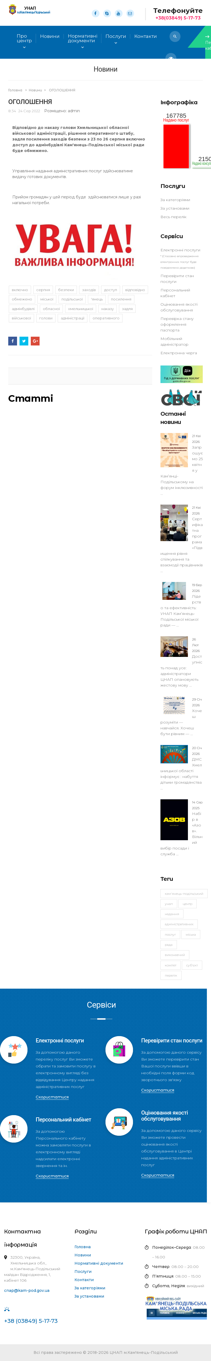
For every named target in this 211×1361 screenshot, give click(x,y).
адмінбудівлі (23, 308)
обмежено (22, 299)
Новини (50, 36)
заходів (89, 290)
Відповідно (135, 290)
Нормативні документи (98, 1263)
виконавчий (175, 955)
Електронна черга (178, 352)
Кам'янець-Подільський (184, 894)
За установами (174, 208)
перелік (171, 975)
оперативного (106, 318)
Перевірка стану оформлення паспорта (177, 324)
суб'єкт (192, 965)
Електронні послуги (180, 250)
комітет (170, 965)
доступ (110, 290)
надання (172, 914)
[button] (175, 36)
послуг (170, 934)
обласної (51, 308)
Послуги (82, 1271)
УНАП (169, 904)
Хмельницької (80, 308)
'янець (97, 299)
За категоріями (175, 199)
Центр (187, 904)
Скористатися (52, 1097)
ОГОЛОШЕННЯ (62, 90)
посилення (121, 299)
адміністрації (72, 318)
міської (46, 299)
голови (45, 318)
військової (21, 318)
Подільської (72, 299)
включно (20, 290)
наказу (107, 308)
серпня (43, 290)
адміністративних (179, 924)
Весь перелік (173, 216)
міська (191, 934)
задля (127, 308)
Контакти (84, 1279)
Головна (15, 90)
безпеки (66, 290)
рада (169, 945)
